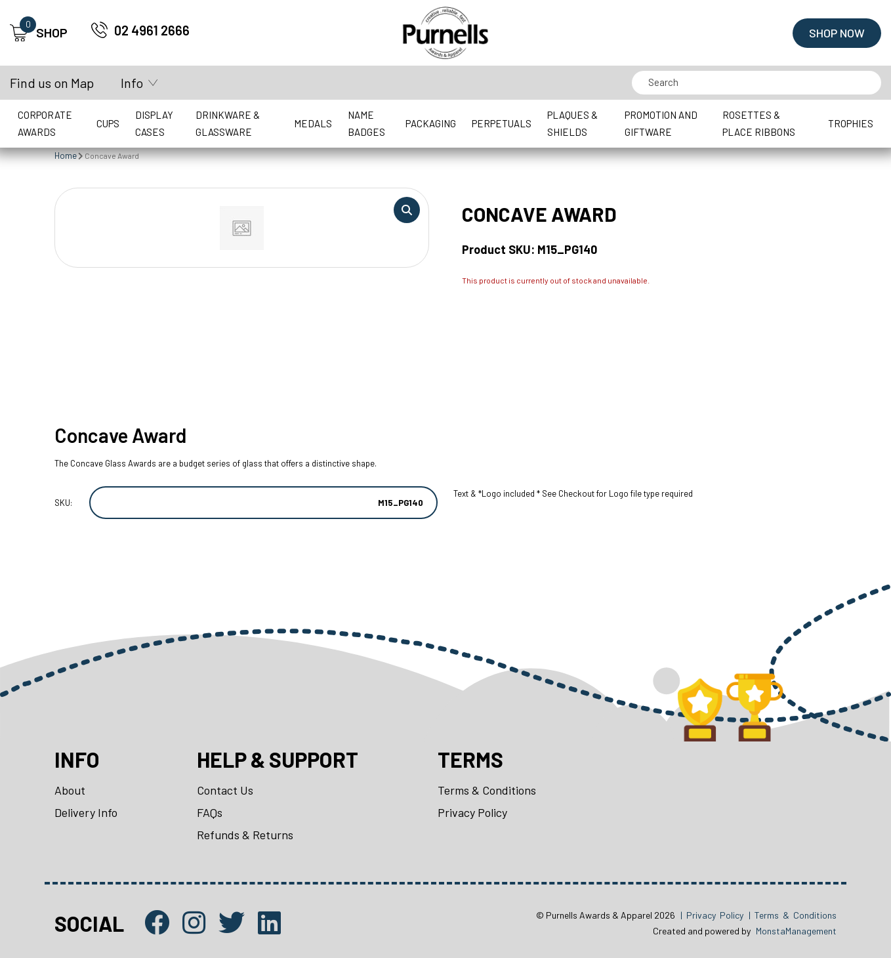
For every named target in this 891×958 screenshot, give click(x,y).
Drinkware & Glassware (228, 123)
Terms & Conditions (487, 790)
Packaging (430, 123)
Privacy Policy (472, 812)
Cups (107, 123)
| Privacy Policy (711, 915)
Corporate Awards (45, 123)
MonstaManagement (796, 930)
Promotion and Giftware (661, 123)
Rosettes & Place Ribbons (758, 123)
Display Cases (154, 123)
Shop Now (837, 33)
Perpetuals (501, 123)
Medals (313, 123)
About (69, 790)
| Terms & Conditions (793, 915)
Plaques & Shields (572, 123)
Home (65, 155)
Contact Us (225, 790)
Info (132, 83)
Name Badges (366, 123)
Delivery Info (85, 812)
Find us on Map (52, 83)
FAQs (209, 812)
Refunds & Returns (245, 834)
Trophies (850, 123)
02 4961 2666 (152, 30)
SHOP (39, 33)
